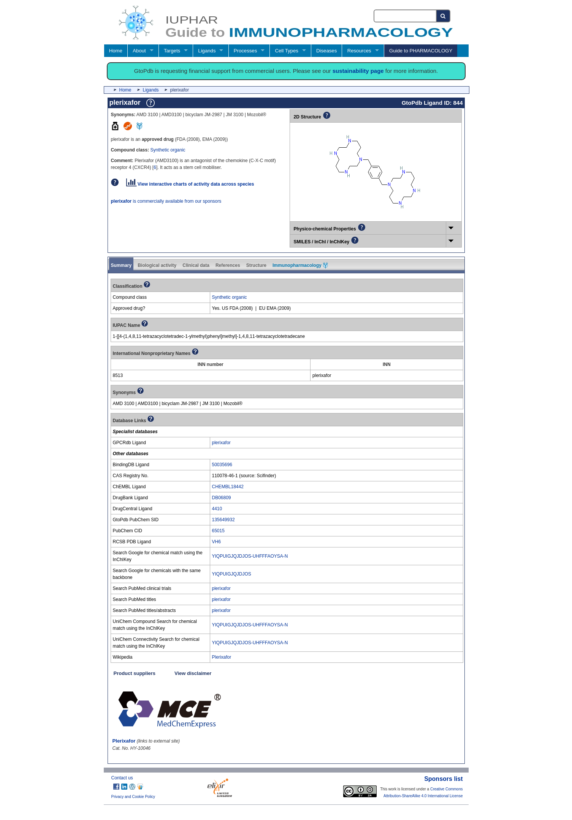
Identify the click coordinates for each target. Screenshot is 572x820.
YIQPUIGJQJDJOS (231, 574)
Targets (172, 51)
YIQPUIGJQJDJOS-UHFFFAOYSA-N (250, 556)
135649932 (223, 519)
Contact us (122, 778)
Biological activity (157, 265)
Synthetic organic (168, 150)
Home (115, 51)
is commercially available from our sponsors (166, 201)
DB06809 (221, 497)
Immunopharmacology (300, 265)
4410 (217, 508)
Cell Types (286, 51)
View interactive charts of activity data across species (190, 184)
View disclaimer (192, 673)
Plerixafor (221, 657)
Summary (121, 265)
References (227, 265)
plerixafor (221, 442)
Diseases (326, 51)
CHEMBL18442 (228, 486)
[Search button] (443, 15)
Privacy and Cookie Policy (133, 797)
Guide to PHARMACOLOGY (420, 51)
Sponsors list (443, 779)
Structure (256, 265)
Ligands (206, 51)
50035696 (222, 464)
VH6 (216, 541)
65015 (218, 530)
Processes (245, 51)
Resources (359, 51)
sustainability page (358, 71)
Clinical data (195, 265)
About (139, 51)
